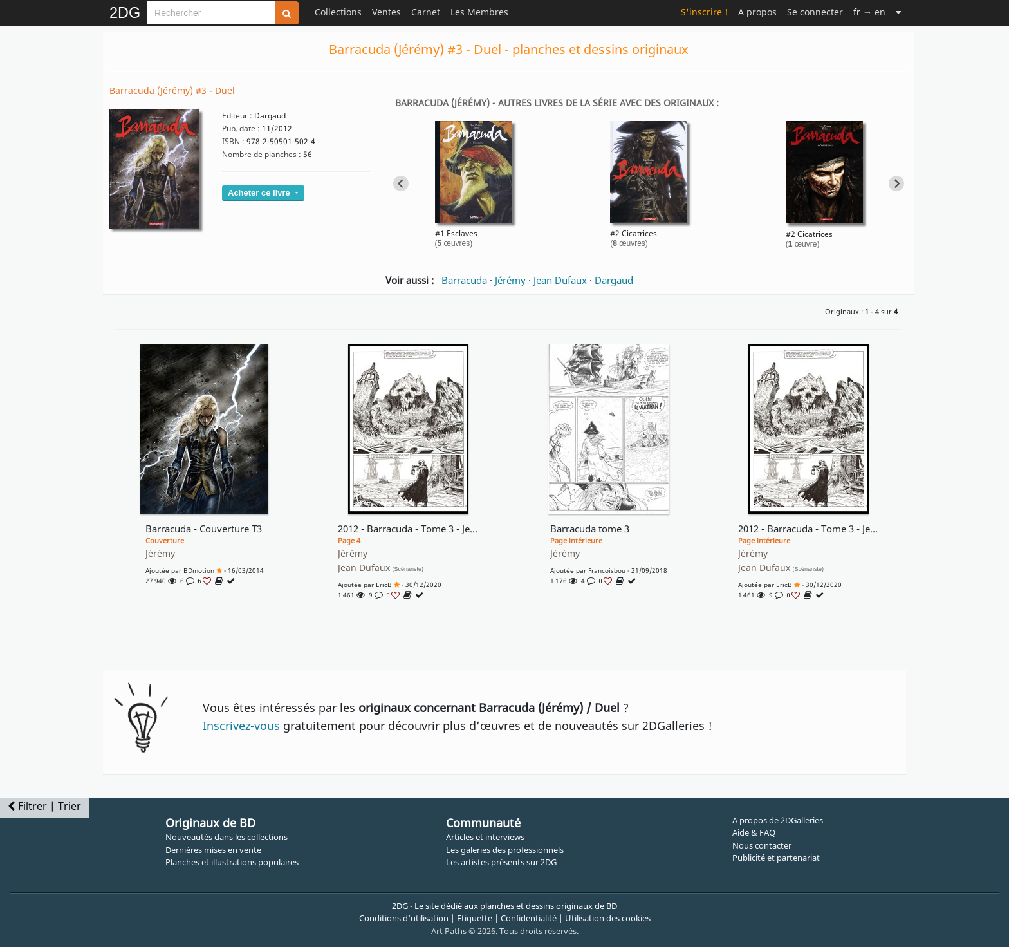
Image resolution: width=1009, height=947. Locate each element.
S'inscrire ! (704, 12)
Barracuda (464, 280)
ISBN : (233, 141)
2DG (124, 13)
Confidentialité (529, 918)
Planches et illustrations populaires (232, 862)
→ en (869, 12)
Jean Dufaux (560, 280)
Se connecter (815, 12)
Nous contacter (761, 845)
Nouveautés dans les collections (226, 837)
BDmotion (198, 570)
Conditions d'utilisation (404, 918)
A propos (757, 12)
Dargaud (614, 280)
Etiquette (474, 918)
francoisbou (606, 570)
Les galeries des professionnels (505, 850)
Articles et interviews (485, 837)
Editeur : (237, 115)
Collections (338, 12)
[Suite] (898, 12)
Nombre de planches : (261, 154)
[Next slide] (896, 183)
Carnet (425, 12)
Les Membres (479, 12)
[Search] (211, 12)
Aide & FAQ (753, 832)
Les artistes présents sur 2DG (501, 862)
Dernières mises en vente (213, 850)
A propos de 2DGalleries (777, 820)
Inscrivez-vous (241, 725)
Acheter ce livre (260, 193)
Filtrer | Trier (44, 806)
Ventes (386, 12)
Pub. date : (241, 128)
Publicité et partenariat (776, 857)
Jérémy (510, 280)
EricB (384, 584)
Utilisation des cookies (608, 918)
